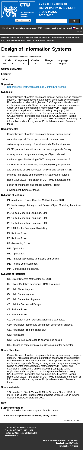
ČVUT (19, 430)
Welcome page (8, 37)
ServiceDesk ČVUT (64, 443)
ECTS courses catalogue (49, 28)
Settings (66, 28)
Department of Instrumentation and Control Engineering (36, 87)
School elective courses (24, 28)
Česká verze (77, 29)
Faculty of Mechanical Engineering (33, 37)
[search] (51, 21)
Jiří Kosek (21, 427)
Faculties (6, 28)
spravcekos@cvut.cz (68, 446)
